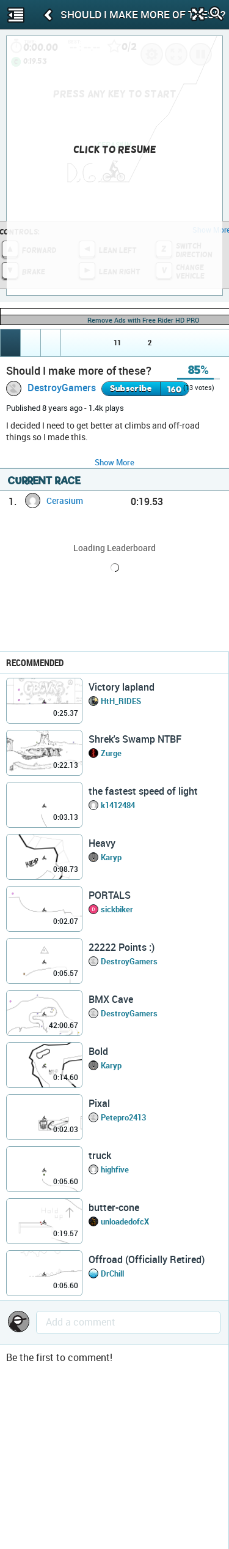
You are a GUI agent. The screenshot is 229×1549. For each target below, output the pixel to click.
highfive (115, 1169)
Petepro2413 (123, 1117)
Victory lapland (121, 687)
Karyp (111, 857)
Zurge (111, 753)
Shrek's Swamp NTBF (135, 739)
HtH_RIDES (121, 701)
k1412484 (118, 805)
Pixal (99, 1103)
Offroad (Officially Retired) (147, 1259)
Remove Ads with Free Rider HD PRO (143, 319)
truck (100, 1155)
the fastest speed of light (143, 791)
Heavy (102, 843)
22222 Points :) (121, 947)
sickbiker (117, 909)
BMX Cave (111, 999)
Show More (114, 462)
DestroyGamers (61, 387)
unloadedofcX (125, 1221)
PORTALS (110, 895)
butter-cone (114, 1207)
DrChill (112, 1273)
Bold (98, 1051)
